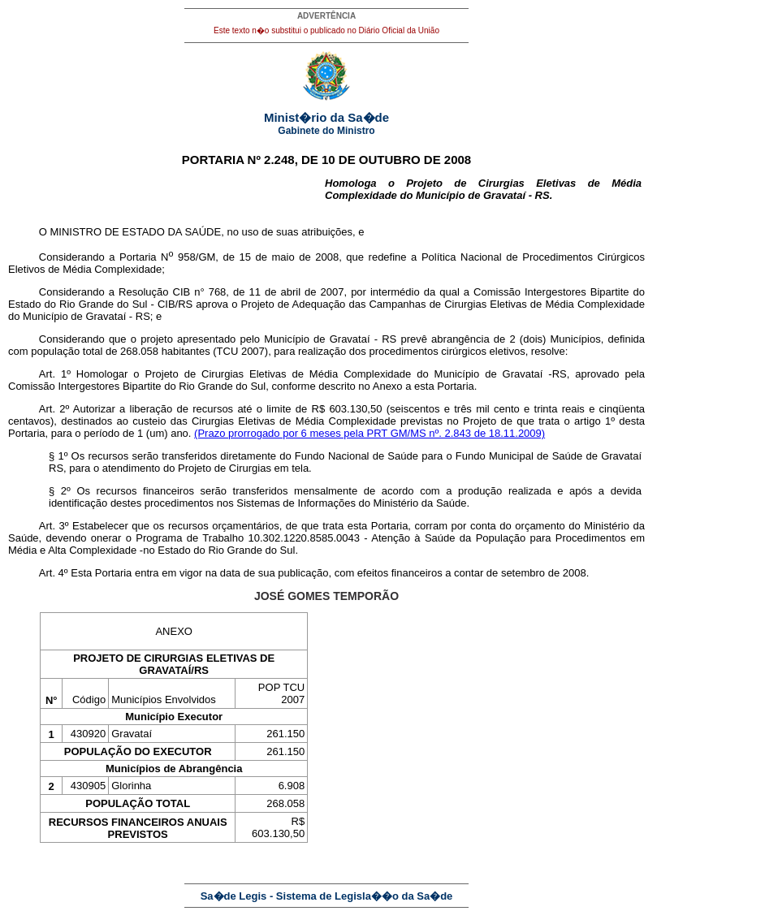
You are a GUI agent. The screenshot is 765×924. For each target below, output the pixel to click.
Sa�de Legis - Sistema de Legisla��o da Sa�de (327, 896)
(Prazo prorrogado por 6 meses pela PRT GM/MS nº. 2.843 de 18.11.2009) (369, 433)
